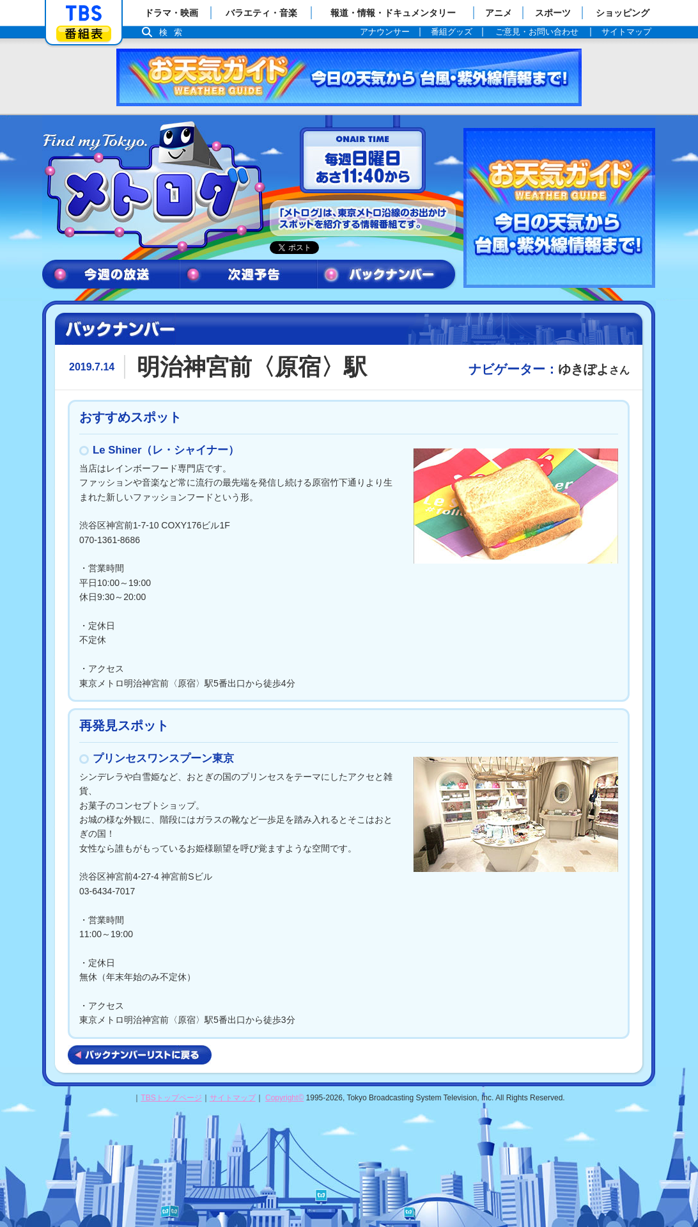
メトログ (152, 187)
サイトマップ (233, 1097)
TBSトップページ (171, 1097)
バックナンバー (386, 275)
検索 (174, 32)
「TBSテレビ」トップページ (83, 13)
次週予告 (248, 275)
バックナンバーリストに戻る (140, 1055)
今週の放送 (111, 275)
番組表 (83, 34)
